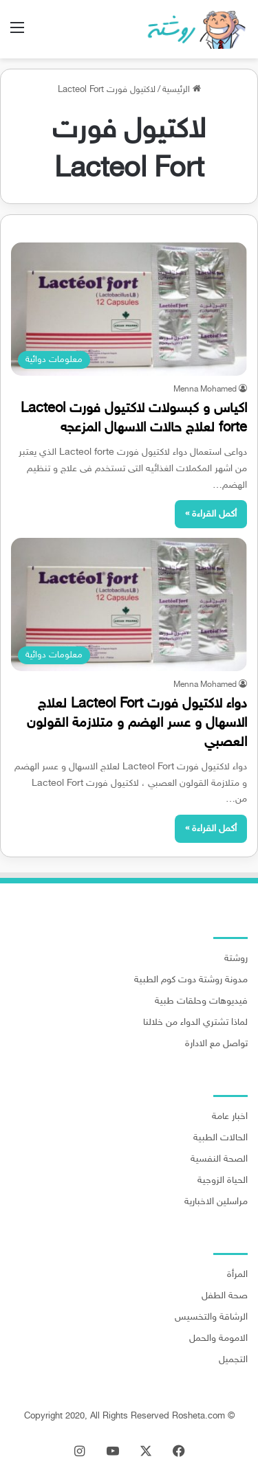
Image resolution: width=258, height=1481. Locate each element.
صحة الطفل (225, 1296)
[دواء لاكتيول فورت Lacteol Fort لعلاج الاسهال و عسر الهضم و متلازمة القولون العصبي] (129, 604)
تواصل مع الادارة (216, 1044)
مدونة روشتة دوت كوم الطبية (191, 980)
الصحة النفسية (219, 1159)
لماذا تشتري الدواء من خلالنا (195, 1022)
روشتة (236, 958)
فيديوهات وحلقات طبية (201, 1001)
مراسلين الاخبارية (216, 1202)
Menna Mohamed (205, 389)
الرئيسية (181, 89)
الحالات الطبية (220, 1138)
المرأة (237, 1274)
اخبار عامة (230, 1116)
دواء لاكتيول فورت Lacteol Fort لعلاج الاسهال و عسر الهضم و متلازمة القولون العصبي (137, 723)
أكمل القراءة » (211, 514)
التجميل (233, 1360)
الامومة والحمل (218, 1338)
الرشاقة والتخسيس (211, 1317)
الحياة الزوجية (222, 1180)
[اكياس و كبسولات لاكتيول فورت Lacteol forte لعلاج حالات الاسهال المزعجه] (129, 308)
